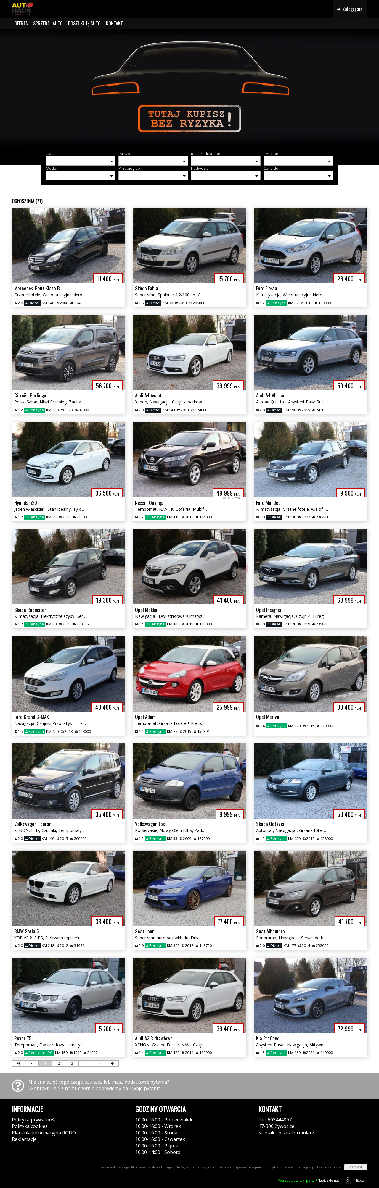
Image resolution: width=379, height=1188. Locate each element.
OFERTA (21, 23)
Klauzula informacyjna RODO (44, 1132)
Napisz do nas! (309, 1180)
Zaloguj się (349, 8)
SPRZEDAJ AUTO (48, 23)
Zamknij (356, 1167)
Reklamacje (24, 1139)
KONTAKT (114, 23)
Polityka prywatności (35, 1119)
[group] (189, 88)
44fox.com (355, 1180)
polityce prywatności (326, 1167)
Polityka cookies (30, 1126)
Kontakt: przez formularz (286, 1132)
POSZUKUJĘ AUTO (84, 23)
